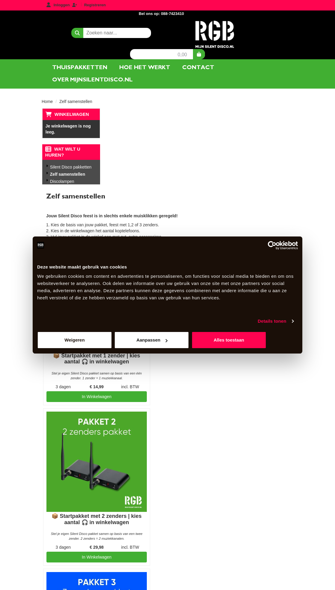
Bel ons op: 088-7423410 (266, 5)
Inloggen (62, 5)
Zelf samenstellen (67, 158)
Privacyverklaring (213, 470)
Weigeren (80, 340)
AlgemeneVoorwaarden (217, 460)
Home (47, 85)
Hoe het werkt (144, 51)
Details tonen (272, 321)
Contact (198, 51)
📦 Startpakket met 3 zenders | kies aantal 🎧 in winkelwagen (152, 389)
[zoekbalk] (87, 27)
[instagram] (288, 585)
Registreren (95, 5)
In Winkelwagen (151, 426)
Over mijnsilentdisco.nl (92, 64)
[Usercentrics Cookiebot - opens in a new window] (271, 245)
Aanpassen (167, 340)
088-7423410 (67, 523)
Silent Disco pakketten (70, 151)
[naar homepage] (167, 28)
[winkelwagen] (283, 27)
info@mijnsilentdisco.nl (69, 535)
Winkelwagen (71, 98)
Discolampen (62, 165)
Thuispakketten (79, 51)
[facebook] (266, 585)
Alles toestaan (255, 340)
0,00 (266, 27)
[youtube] (277, 585)
